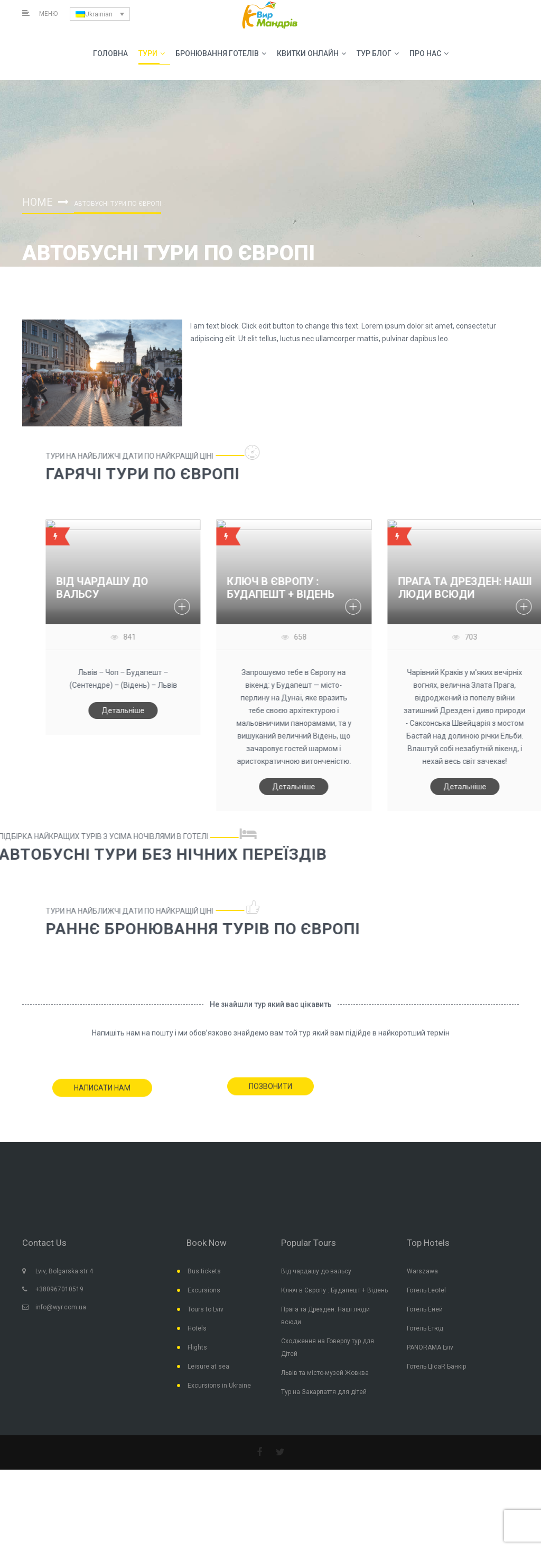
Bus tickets (204, 1271)
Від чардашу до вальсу (316, 1271)
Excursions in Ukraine (219, 1385)
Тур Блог (378, 53)
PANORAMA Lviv (430, 1347)
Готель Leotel (426, 1290)
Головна (110, 53)
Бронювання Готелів (220, 53)
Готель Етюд (425, 1328)
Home (37, 202)
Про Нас (429, 53)
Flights (197, 1347)
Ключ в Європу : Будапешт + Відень (334, 1290)
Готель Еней (425, 1309)
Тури (151, 53)
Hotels (197, 1328)
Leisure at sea (208, 1366)
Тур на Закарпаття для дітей (324, 1392)
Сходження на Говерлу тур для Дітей (327, 1347)
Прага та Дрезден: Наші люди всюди (325, 1316)
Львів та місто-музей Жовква (325, 1373)
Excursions (204, 1290)
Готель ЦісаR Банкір (436, 1366)
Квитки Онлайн (311, 53)
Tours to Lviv (205, 1309)
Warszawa (422, 1271)
